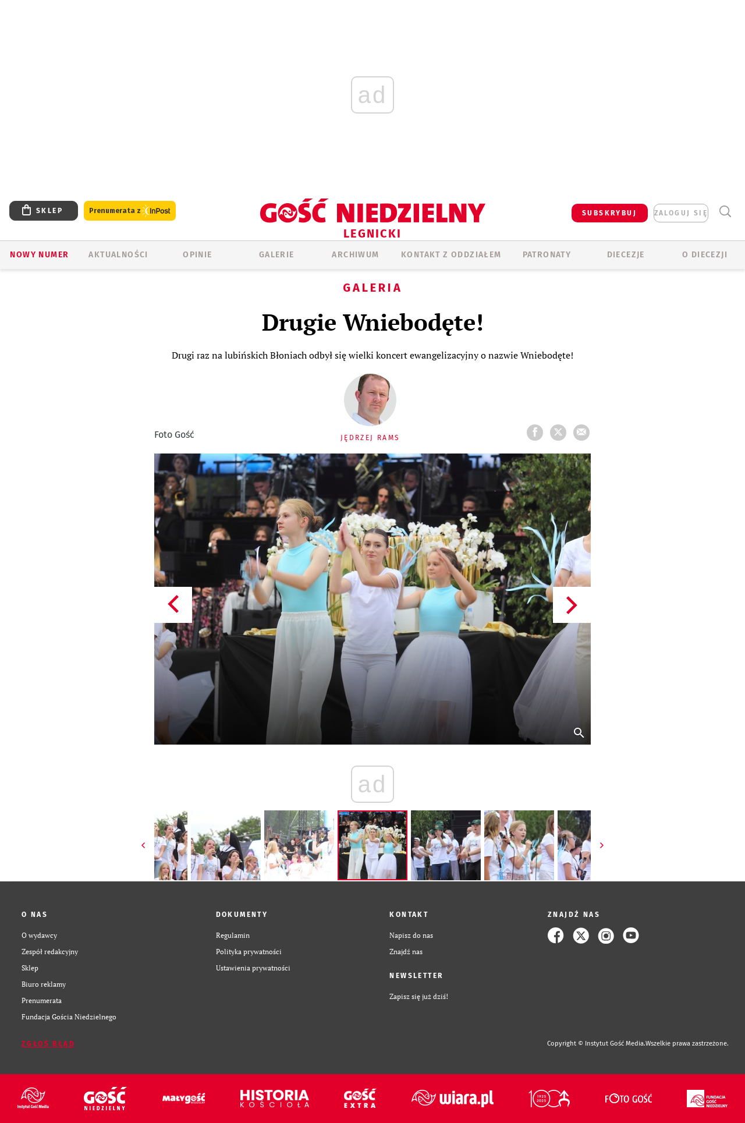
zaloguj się (681, 213)
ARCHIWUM (355, 255)
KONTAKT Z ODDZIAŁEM (451, 255)
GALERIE (277, 255)
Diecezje (626, 255)
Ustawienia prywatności (253, 967)
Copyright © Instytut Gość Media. (596, 1043)
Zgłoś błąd (48, 1044)
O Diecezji (705, 255)
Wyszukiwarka (725, 211)
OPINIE (197, 255)
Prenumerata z (130, 211)
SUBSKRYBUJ (609, 213)
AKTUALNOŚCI (118, 255)
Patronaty (547, 255)
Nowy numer (39, 255)
